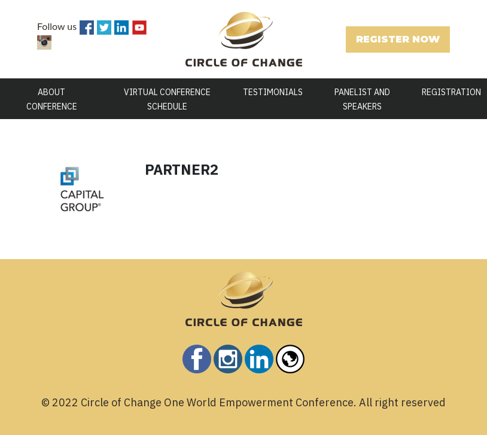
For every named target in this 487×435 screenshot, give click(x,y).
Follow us (57, 26)
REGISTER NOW (398, 39)
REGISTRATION (451, 92)
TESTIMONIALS (273, 92)
